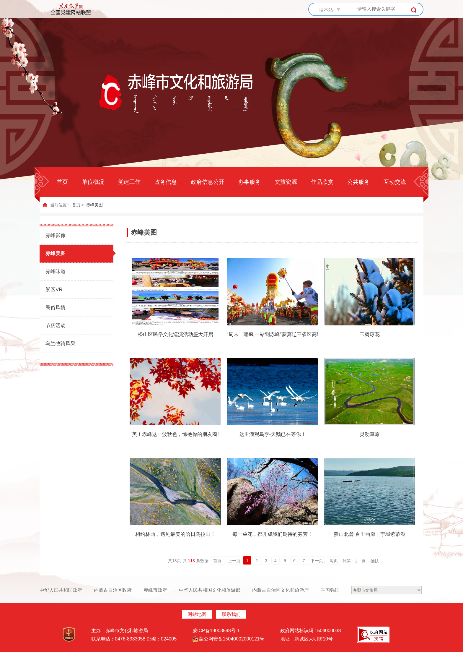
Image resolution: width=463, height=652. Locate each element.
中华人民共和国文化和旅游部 (209, 590)
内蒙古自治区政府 (113, 590)
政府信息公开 (207, 182)
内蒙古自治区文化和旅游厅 (280, 590)
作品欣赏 (322, 182)
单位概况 (93, 182)
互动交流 (395, 182)
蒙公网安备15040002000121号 (228, 638)
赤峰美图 (94, 204)
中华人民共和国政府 (61, 590)
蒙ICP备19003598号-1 (216, 630)
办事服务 (249, 182)
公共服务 (358, 182)
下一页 (317, 560)
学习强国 (330, 590)
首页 (62, 182)
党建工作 (129, 182)
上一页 (234, 560)
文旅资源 (286, 182)
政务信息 (165, 182)
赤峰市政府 (155, 590)
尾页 (334, 560)
